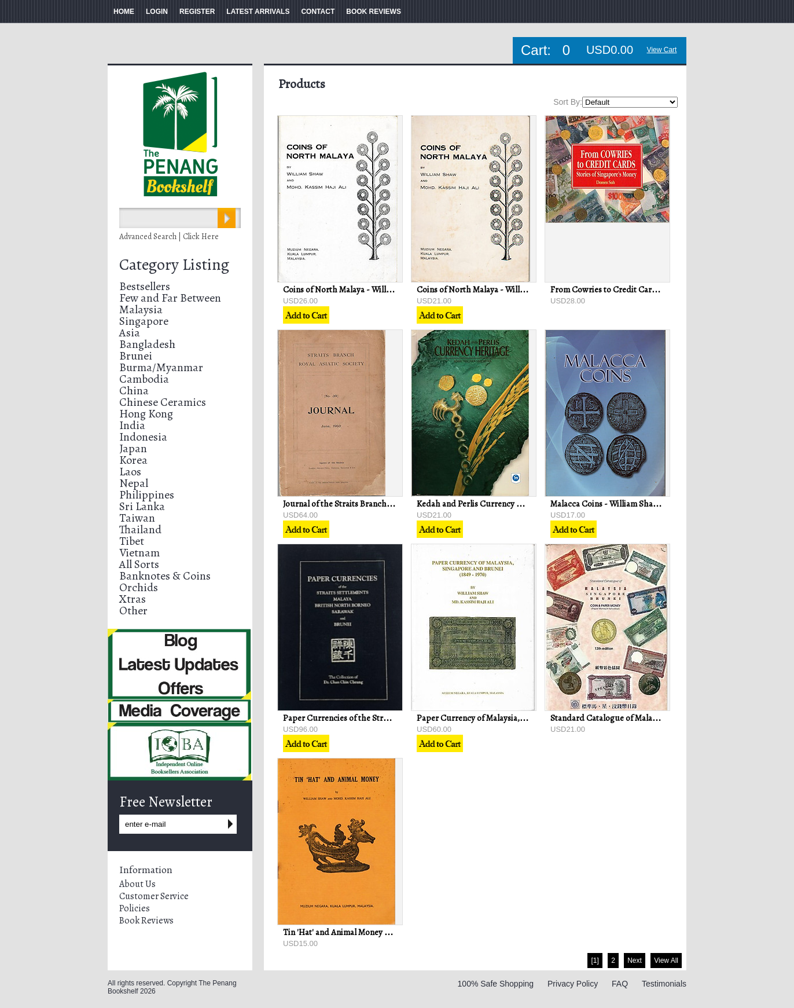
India (132, 425)
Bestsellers (144, 286)
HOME (123, 12)
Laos (130, 471)
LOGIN (157, 12)
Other (133, 610)
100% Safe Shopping (496, 983)
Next (634, 960)
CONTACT (317, 12)
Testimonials (664, 983)
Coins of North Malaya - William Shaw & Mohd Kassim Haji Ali (395, 289)
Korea (133, 460)
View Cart (662, 50)
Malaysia (141, 309)
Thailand (140, 529)
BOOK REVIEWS (373, 12)
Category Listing (174, 265)
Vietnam (139, 552)
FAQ (620, 983)
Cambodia (144, 379)
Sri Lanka (142, 506)
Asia (129, 332)
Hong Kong (146, 413)
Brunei (135, 356)
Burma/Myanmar (161, 367)
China (134, 390)
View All (666, 960)
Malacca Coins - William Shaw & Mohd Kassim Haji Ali (647, 504)
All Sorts (139, 564)
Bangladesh (147, 344)
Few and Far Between (170, 298)
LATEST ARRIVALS (257, 12)
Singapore (143, 321)
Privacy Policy (572, 983)
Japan (133, 448)
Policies (134, 908)
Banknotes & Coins (165, 576)
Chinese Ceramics (162, 402)
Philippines (146, 495)
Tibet (131, 541)
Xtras (132, 599)
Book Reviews (146, 920)
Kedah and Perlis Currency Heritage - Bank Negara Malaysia (526, 504)
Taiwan (137, 518)
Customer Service (154, 896)
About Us (137, 884)
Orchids (138, 587)
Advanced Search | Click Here (169, 236)
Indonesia (143, 437)
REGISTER (197, 12)
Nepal (133, 483)
